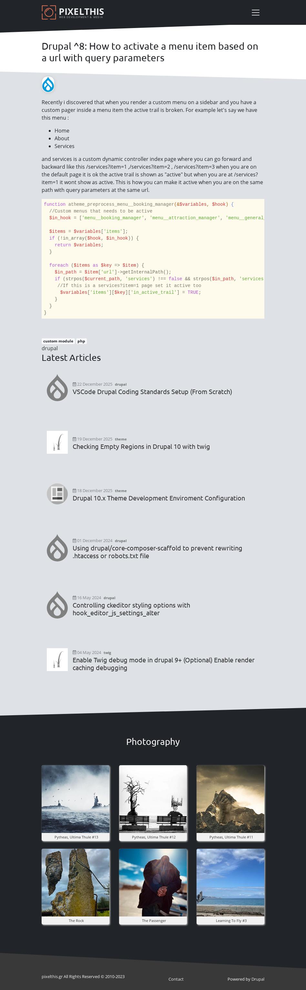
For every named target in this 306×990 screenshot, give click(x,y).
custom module (58, 341)
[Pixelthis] (74, 12)
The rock (76, 920)
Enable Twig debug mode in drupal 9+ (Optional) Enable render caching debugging (164, 663)
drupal (50, 348)
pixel (50, 976)
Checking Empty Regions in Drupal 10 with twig (141, 446)
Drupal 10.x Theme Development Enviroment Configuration (159, 498)
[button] (75, 798)
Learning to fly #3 (231, 920)
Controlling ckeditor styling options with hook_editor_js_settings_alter (131, 609)
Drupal (257, 979)
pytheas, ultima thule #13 (76, 837)
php (81, 341)
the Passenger (154, 920)
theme (121, 439)
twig (107, 652)
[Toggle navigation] (255, 12)
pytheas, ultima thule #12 (154, 837)
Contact (176, 979)
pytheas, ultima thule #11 (231, 837)
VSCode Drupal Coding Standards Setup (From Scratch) (152, 391)
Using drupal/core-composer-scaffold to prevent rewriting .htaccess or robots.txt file (157, 551)
